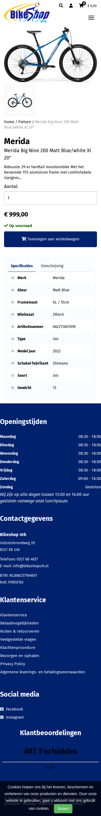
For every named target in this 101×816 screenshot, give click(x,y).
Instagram (12, 717)
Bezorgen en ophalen (19, 655)
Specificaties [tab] (22, 266)
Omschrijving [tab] (52, 266)
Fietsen (24, 122)
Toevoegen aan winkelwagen (50, 239)
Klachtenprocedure (17, 647)
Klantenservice (13, 615)
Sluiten (63, 809)
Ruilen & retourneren (19, 631)
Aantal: (11, 186)
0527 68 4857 (27, 559)
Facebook (11, 709)
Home (9, 122)
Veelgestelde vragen (18, 639)
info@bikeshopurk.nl (30, 566)
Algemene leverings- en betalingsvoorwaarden (42, 672)
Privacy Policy (12, 663)
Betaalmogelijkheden (19, 623)
